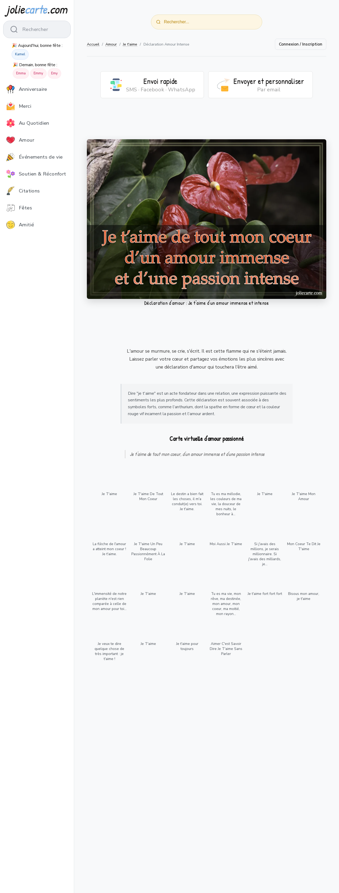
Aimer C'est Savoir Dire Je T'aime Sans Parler (226, 648)
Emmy (38, 73)
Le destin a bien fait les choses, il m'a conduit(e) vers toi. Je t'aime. (187, 501)
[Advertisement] (206, 122)
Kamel (20, 54)
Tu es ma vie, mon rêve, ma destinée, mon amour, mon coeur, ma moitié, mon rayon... (226, 603)
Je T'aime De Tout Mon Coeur (148, 496)
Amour (111, 44)
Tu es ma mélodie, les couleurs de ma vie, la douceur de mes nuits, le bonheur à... (226, 504)
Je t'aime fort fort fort (265, 593)
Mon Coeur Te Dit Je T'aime (303, 546)
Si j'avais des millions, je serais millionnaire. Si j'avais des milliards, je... (264, 554)
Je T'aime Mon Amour (303, 496)
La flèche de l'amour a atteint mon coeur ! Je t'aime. (109, 549)
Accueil (93, 44)
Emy (54, 73)
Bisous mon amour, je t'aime (303, 596)
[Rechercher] (158, 22)
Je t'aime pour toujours (187, 646)
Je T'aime (109, 493)
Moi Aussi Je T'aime (226, 543)
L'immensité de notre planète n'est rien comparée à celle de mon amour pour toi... (109, 601)
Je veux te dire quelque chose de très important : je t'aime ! (109, 651)
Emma (21, 73)
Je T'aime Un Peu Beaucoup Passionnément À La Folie (148, 551)
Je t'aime (130, 44)
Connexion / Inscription (300, 44)
